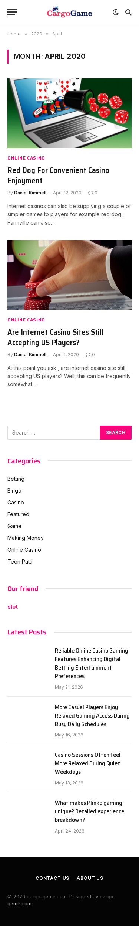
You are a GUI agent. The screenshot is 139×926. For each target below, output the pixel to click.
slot (12, 606)
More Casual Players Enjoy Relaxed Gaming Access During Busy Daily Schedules (92, 715)
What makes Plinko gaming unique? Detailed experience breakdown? (89, 811)
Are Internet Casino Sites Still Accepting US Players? (55, 337)
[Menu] (12, 12)
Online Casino (24, 550)
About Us (90, 878)
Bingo (14, 490)
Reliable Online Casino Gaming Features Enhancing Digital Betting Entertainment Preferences (91, 663)
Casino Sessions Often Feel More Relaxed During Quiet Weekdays (87, 763)
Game (14, 526)
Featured (18, 514)
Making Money (25, 538)
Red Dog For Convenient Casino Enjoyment (58, 175)
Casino (15, 502)
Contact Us (52, 878)
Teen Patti (19, 561)
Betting (15, 479)
